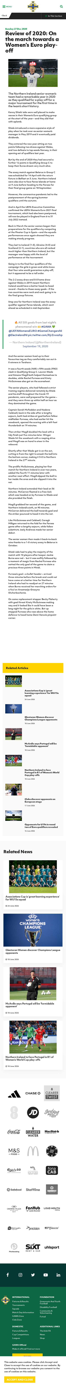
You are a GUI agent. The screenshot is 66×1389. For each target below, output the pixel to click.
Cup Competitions (20, 1338)
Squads (15, 1313)
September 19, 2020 (35, 350)
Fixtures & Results (20, 1305)
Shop (42, 1342)
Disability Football (48, 1311)
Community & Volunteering (46, 1316)
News (42, 1338)
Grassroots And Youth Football (50, 1306)
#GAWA (46, 326)
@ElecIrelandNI (35, 335)
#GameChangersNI (50, 331)
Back (4, 15)
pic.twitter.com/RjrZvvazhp (35, 339)
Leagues (16, 1342)
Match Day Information (23, 1316)
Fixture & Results (20, 1335)
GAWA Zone (18, 1320)
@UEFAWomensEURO (22, 331)
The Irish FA (45, 1335)
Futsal (43, 1320)
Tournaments (18, 1309)
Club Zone (17, 1324)
